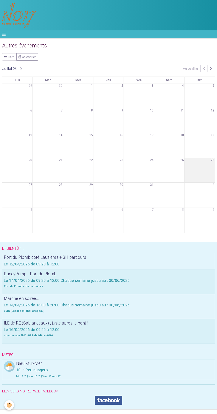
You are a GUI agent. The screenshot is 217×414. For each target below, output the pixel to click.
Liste (9, 57)
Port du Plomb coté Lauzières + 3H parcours (45, 257)
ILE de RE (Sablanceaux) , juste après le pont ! (46, 322)
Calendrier (27, 57)
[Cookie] (9, 405)
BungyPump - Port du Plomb (30, 273)
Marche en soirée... (21, 298)
